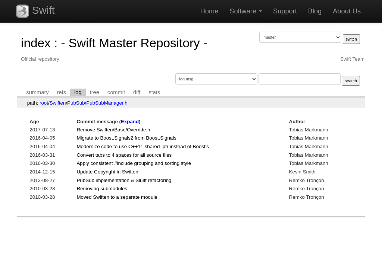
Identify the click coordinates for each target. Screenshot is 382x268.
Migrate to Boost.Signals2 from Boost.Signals (126, 138)
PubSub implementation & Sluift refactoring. (124, 180)
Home (209, 11)
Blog (315, 11)
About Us (347, 11)
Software (245, 11)
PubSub (76, 103)
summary (37, 92)
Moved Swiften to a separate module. (117, 197)
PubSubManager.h (106, 103)
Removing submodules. (102, 188)
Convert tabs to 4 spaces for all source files (124, 155)
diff (136, 92)
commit (116, 92)
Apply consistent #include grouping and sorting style (133, 163)
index (36, 43)
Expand (130, 121)
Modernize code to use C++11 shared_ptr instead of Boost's (142, 146)
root (44, 103)
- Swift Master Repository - (134, 43)
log (78, 92)
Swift (35, 11)
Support (285, 11)
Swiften (58, 103)
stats (154, 92)
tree (94, 92)
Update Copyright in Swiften (107, 172)
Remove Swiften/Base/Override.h (113, 130)
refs (61, 92)
